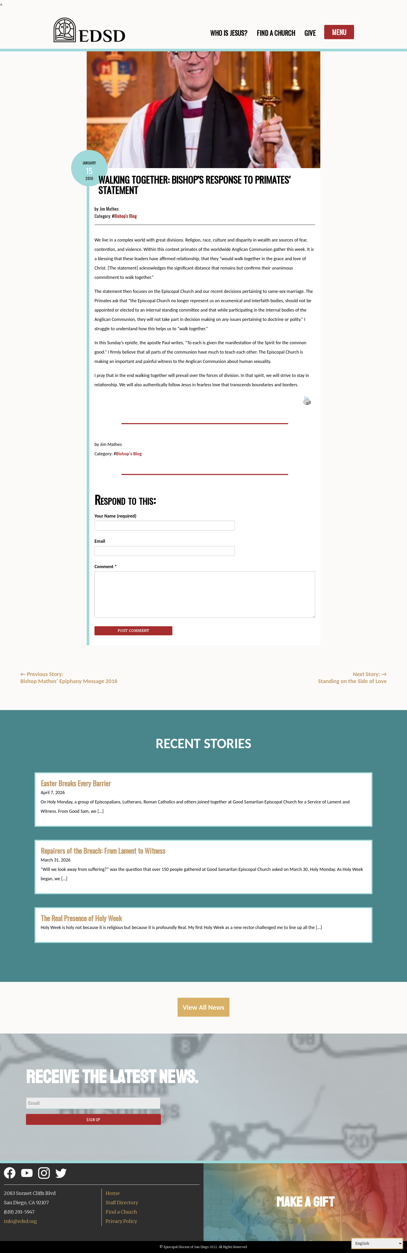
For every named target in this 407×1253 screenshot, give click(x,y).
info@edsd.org (20, 1221)
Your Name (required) (115, 516)
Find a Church (121, 1212)
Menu (339, 32)
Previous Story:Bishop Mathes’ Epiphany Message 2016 (68, 678)
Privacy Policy (121, 1221)
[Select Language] (377, 1243)
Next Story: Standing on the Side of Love (352, 678)
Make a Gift (305, 1202)
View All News (203, 1007)
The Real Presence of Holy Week (81, 918)
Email (99, 541)
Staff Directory (122, 1203)
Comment (105, 566)
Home (113, 1193)
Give (310, 33)
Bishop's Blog (125, 216)
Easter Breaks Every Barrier (76, 783)
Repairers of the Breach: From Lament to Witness (103, 850)
